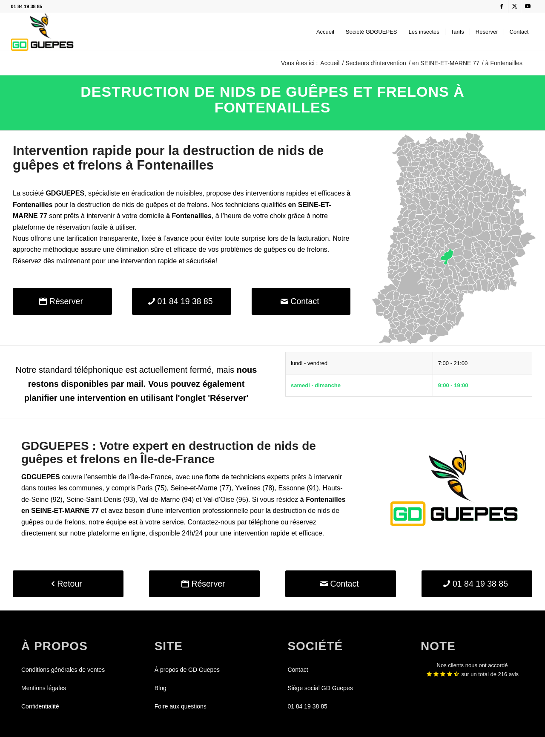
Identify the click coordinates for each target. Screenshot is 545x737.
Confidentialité (40, 706)
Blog (160, 688)
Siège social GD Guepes (320, 688)
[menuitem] (325, 32)
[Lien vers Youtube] (527, 6)
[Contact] (301, 301)
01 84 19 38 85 (26, 6)
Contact (297, 669)
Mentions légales (43, 688)
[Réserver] (62, 301)
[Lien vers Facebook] (502, 6)
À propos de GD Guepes (187, 669)
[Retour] (68, 583)
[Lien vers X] (514, 6)
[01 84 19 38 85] (181, 301)
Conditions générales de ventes (63, 669)
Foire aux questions (181, 706)
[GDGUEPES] (42, 32)
